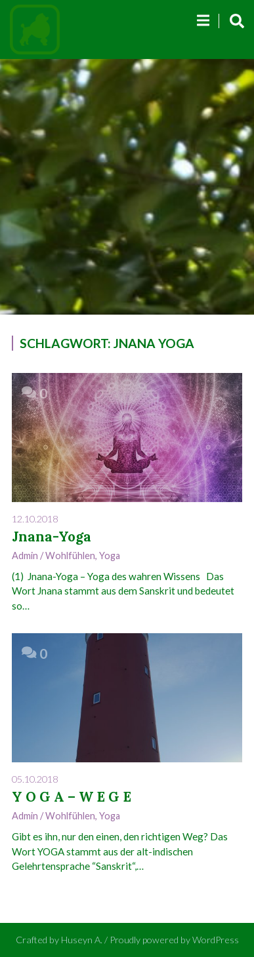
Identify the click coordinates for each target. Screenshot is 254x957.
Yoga (109, 555)
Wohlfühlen (70, 555)
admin (25, 555)
